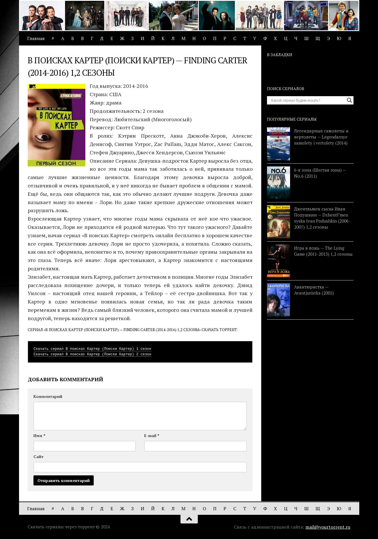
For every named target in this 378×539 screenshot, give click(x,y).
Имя (39, 435)
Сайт (38, 456)
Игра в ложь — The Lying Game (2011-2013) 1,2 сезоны (323, 251)
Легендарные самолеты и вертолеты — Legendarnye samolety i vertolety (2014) (321, 137)
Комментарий (47, 396)
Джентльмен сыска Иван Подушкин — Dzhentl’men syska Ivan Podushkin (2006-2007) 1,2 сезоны (322, 218)
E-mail (151, 435)
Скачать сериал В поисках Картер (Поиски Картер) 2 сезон (92, 354)
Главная (36, 38)
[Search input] (307, 100)
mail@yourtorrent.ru (327, 527)
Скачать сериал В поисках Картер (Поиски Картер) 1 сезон (92, 349)
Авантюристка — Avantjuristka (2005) (314, 290)
